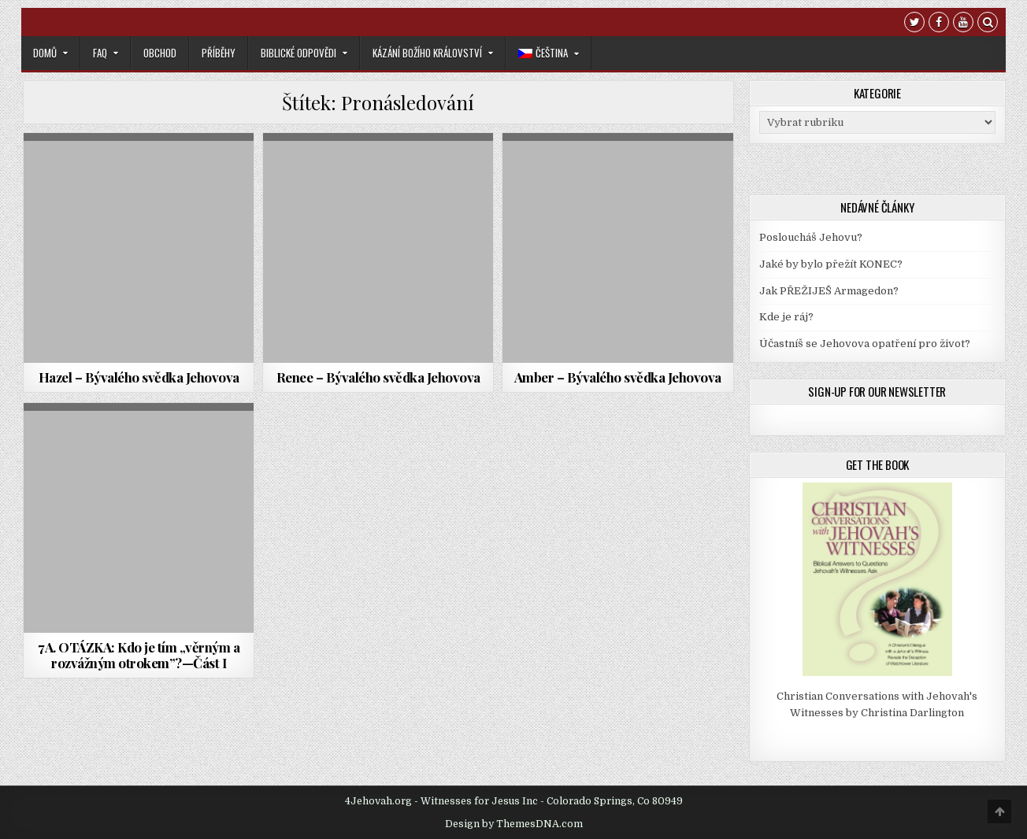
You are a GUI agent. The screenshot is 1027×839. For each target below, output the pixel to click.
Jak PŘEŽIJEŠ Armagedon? (829, 291)
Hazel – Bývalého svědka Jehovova (139, 377)
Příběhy (218, 53)
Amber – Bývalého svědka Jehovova (617, 377)
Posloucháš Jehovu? (810, 237)
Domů (45, 53)
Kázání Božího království (427, 53)
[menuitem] (548, 53)
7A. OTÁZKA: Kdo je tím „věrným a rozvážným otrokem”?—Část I (138, 654)
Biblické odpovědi (298, 53)
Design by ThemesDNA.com (514, 824)
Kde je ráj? (786, 317)
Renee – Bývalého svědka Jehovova (378, 377)
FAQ (100, 53)
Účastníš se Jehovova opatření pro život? (864, 343)
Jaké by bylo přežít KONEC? (831, 264)
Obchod (159, 53)
